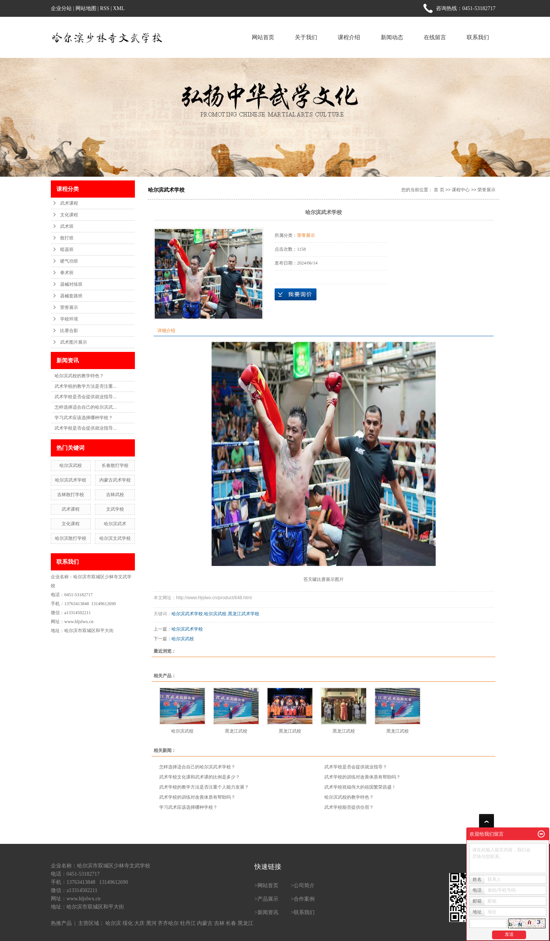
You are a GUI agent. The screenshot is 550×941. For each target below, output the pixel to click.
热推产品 (61, 923)
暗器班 (67, 249)
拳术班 (67, 272)
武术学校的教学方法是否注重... (86, 386)
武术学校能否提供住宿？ (349, 807)
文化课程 (69, 214)
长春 (231, 923)
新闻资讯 (267, 912)
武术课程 (69, 203)
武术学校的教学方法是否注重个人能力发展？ (204, 787)
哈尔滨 (113, 923)
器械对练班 (71, 284)
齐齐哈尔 (168, 923)
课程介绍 (349, 37)
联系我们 (478, 37)
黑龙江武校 (236, 731)
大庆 (139, 923)
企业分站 (61, 8)
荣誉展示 (69, 307)
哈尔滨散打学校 (70, 538)
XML (118, 8)
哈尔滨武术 (115, 523)
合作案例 (304, 899)
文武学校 (115, 509)
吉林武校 (115, 494)
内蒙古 (205, 923)
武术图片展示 (73, 342)
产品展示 (267, 899)
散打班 (67, 238)
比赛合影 (69, 330)
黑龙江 (245, 923)
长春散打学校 (115, 465)
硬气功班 (69, 261)
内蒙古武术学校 (115, 480)
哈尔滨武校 (70, 465)
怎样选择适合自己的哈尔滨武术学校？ (197, 767)
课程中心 (461, 189)
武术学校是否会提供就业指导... (86, 396)
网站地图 (85, 8)
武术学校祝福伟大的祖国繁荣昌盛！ (360, 787)
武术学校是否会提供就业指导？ (355, 767)
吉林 (219, 923)
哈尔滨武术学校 (70, 480)
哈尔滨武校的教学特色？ (79, 375)
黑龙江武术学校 (243, 613)
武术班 (67, 226)
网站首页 (263, 37)
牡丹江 (188, 923)
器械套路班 (71, 295)
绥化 (128, 923)
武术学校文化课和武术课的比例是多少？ (199, 777)
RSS (104, 8)
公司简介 (304, 885)
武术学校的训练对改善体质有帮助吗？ (362, 777)
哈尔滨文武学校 (115, 538)
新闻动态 (392, 37)
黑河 (151, 923)
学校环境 (69, 319)
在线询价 (295, 294)
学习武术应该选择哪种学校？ (84, 417)
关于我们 (306, 37)
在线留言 (435, 37)
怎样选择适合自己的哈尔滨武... (86, 407)
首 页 (439, 189)
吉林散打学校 (70, 494)
